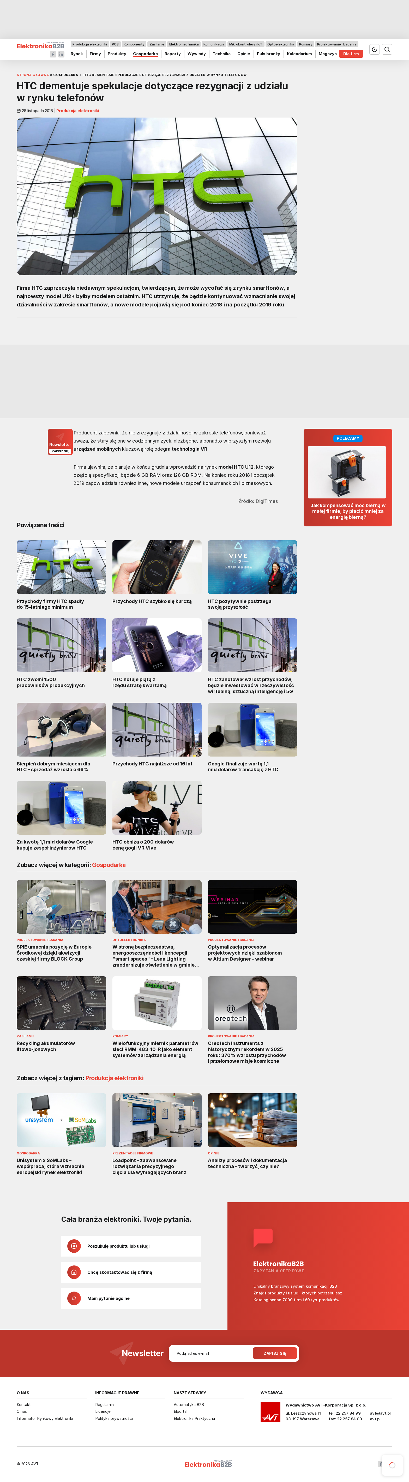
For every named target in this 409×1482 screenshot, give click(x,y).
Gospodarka (145, 53)
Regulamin (104, 1404)
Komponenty (134, 44)
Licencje (103, 1411)
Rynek (77, 53)
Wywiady (197, 53)
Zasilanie (156, 44)
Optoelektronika (280, 44)
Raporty (173, 53)
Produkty (117, 53)
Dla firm (351, 53)
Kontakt (24, 1404)
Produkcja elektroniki (90, 44)
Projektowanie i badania (337, 44)
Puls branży (268, 53)
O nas (22, 1411)
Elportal (180, 1411)
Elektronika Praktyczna (194, 1418)
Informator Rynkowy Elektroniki (45, 1418)
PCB (115, 44)
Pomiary (305, 44)
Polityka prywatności (114, 1418)
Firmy (95, 53)
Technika (222, 53)
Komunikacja (213, 44)
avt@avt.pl (380, 1413)
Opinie (243, 53)
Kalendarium (299, 53)
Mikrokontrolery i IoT (245, 44)
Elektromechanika (184, 44)
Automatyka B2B (189, 1404)
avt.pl (375, 1418)
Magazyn (328, 53)
